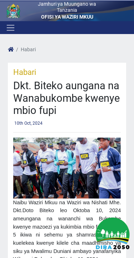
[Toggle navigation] (10, 27)
